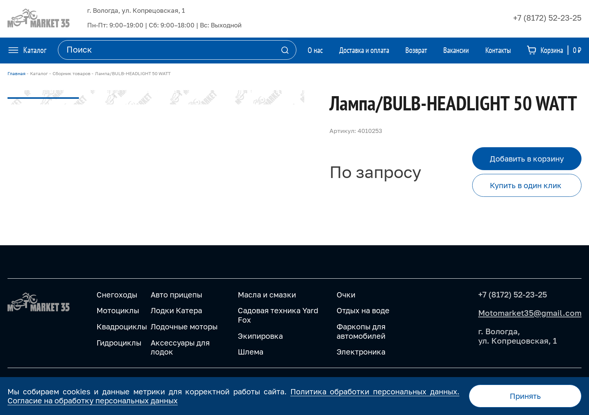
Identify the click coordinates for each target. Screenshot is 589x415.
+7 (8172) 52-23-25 (547, 18)
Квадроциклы (122, 326)
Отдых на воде (363, 310)
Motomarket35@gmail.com (529, 313)
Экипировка (260, 335)
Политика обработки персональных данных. (374, 391)
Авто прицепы (176, 294)
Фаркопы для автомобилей (361, 331)
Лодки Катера (176, 310)
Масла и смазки (267, 294)
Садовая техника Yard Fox (278, 315)
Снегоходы (117, 294)
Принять (525, 395)
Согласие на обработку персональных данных (93, 400)
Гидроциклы (119, 342)
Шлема (250, 351)
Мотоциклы (118, 310)
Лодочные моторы (184, 326)
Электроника (361, 351)
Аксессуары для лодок (180, 347)
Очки (346, 294)
